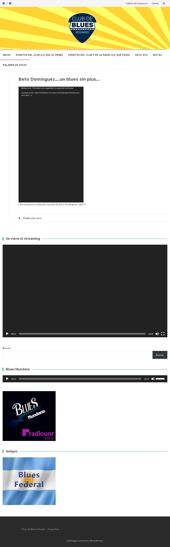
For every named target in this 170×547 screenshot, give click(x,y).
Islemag (71, 540)
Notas (157, 54)
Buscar (7, 347)
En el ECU (141, 54)
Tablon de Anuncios (136, 3)
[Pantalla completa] (163, 334)
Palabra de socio (14, 65)
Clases (155, 3)
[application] (51, 144)
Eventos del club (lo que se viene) (39, 54)
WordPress (96, 540)
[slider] (80, 379)
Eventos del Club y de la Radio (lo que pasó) (99, 54)
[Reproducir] (7, 334)
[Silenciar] (157, 334)
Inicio (6, 54)
